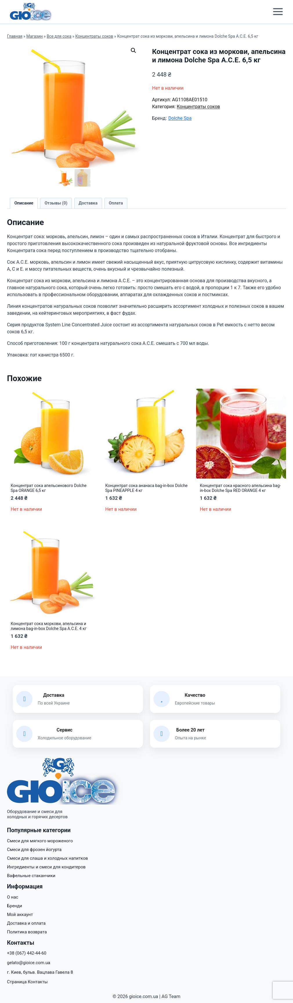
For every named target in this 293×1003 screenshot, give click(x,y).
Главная (14, 36)
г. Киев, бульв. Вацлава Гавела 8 (40, 972)
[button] (133, 50)
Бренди (14, 905)
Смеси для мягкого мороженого (40, 840)
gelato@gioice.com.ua (28, 962)
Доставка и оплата (26, 923)
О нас (12, 897)
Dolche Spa (179, 118)
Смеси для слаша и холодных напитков (47, 858)
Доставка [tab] (88, 203)
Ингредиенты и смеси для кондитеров (46, 867)
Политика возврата (27, 932)
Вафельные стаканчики (31, 875)
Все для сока (59, 36)
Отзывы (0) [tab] (56, 203)
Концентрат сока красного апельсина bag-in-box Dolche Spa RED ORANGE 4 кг (240, 488)
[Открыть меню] (278, 11)
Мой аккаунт (20, 914)
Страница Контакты (27, 981)
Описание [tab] (23, 203)
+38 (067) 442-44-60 (26, 953)
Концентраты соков (94, 36)
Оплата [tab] (116, 203)
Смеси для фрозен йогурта (34, 849)
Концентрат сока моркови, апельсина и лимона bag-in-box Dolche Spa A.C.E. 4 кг (48, 626)
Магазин (34, 36)
